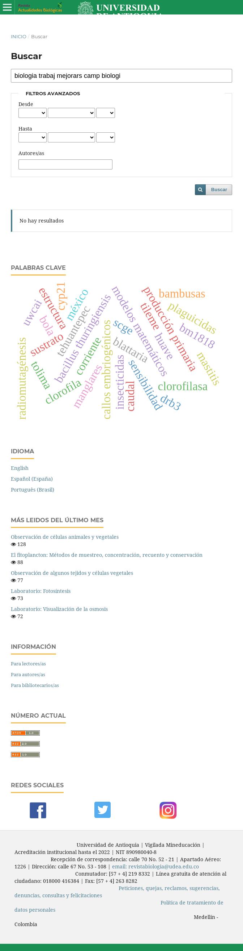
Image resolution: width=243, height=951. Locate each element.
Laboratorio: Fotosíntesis (41, 590)
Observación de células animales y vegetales (65, 536)
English (20, 468)
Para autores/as (28, 674)
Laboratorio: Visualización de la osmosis (59, 609)
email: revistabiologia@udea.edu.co (155, 866)
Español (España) (32, 478)
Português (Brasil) (32, 489)
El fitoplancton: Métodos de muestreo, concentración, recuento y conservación (106, 554)
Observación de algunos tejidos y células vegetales (72, 572)
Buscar (219, 189)
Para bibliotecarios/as (35, 685)
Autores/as (31, 153)
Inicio (18, 36)
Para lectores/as (28, 663)
